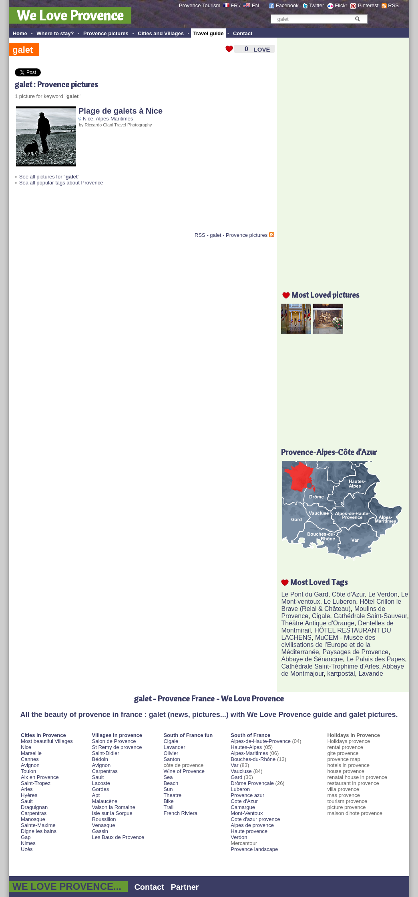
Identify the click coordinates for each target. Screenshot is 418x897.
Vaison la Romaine (113, 807)
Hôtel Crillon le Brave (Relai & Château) (341, 605)
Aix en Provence (40, 777)
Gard (236, 777)
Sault (27, 801)
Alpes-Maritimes (114, 119)
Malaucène (105, 801)
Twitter (316, 5)
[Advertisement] (108, 212)
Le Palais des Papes (375, 659)
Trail (168, 807)
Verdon (239, 837)
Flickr (341, 5)
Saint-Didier (105, 753)
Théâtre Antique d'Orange (317, 623)
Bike (168, 801)
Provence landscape (254, 849)
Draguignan (34, 807)
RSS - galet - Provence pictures (231, 235)
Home (20, 33)
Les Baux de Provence (118, 837)
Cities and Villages (161, 33)
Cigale (321, 616)
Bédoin (100, 759)
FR (234, 5)
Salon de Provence (114, 741)
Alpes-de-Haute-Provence (261, 741)
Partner (185, 887)
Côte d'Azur (348, 594)
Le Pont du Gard (304, 594)
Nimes (28, 843)
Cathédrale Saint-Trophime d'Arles (330, 666)
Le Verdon (383, 594)
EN (255, 5)
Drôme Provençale (252, 783)
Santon (171, 759)
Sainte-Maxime (38, 825)
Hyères (29, 795)
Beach (170, 783)
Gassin (100, 831)
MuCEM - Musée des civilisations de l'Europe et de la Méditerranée (328, 644)
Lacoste (101, 783)
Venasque (103, 825)
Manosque (33, 819)
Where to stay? (55, 33)
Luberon (240, 789)
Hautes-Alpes (246, 747)
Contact (242, 33)
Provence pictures (106, 33)
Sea (168, 777)
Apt (96, 795)
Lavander (174, 747)
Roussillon (104, 819)
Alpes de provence (252, 825)
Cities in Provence (43, 735)
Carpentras (33, 813)
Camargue (243, 807)
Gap (26, 837)
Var (234, 765)
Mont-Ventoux (247, 813)
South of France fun (188, 735)
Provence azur (247, 795)
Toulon (28, 771)
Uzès (27, 849)
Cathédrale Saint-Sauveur (370, 616)
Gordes (100, 789)
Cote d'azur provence (255, 819)
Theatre (172, 795)
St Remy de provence (117, 747)
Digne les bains (38, 831)
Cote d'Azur (244, 801)
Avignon (30, 765)
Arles (27, 789)
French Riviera (180, 813)
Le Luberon (340, 601)
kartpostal (341, 673)
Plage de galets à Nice (120, 110)
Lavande (370, 673)
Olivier (170, 753)
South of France (250, 735)
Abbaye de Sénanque (312, 659)
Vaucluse (241, 771)
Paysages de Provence (356, 652)
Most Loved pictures (325, 295)
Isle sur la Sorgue (112, 813)
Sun (168, 789)
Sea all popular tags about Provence (61, 183)
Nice (88, 119)
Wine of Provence (184, 771)
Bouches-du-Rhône (253, 759)
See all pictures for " (48, 177)
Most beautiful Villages (47, 741)
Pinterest (368, 5)
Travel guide (208, 33)
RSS (393, 5)
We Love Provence (70, 15)
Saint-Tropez (35, 783)
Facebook (287, 5)
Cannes (30, 759)
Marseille (31, 753)
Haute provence (249, 831)
